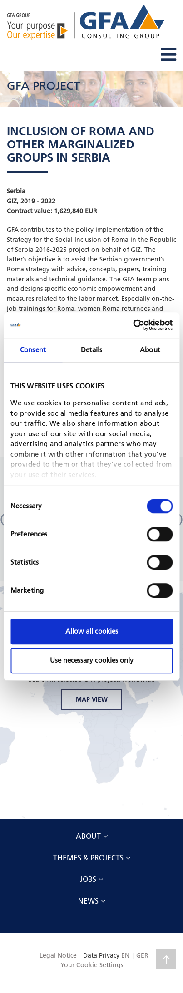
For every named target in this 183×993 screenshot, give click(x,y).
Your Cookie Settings (91, 965)
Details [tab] (92, 349)
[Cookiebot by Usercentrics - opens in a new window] (133, 325)
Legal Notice (58, 955)
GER (142, 955)
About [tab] (150, 349)
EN (125, 955)
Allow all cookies (91, 631)
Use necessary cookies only (92, 660)
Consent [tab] (33, 349)
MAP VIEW (92, 699)
